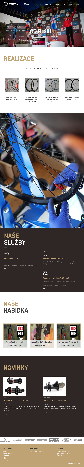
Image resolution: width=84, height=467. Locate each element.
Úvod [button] (40, 4)
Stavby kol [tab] (55, 68)
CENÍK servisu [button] (47, 4)
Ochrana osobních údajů (36, 451)
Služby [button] (70, 4)
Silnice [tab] (38, 68)
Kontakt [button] (77, 4)
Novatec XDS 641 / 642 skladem (16, 400)
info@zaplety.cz (64, 451)
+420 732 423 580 (65, 453)
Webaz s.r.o (78, 463)
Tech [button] (64, 4)
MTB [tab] (31, 68)
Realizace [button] (57, 4)
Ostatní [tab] (46, 68)
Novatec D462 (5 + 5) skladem (55, 400)
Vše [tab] (26, 68)
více (5, 268)
